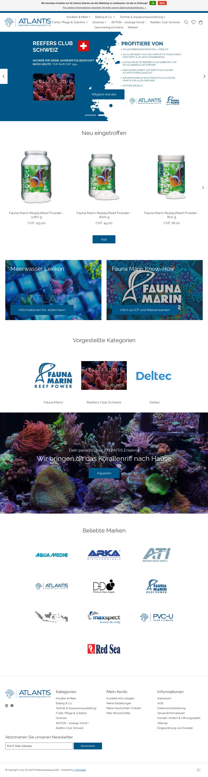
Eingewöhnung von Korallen (175, 728)
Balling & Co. (64, 703)
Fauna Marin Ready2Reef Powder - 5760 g (36, 215)
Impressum (164, 698)
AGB (160, 703)
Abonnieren (88, 746)
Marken (133, 27)
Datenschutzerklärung (171, 708)
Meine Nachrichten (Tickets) (124, 708)
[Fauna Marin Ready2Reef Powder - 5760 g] (36, 176)
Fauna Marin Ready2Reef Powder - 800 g (171, 215)
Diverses (61, 718)
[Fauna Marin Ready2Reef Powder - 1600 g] (104, 176)
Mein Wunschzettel (118, 713)
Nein (162, 3)
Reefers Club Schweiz (165, 22)
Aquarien (104, 473)
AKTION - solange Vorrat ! (128, 22)
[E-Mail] (39, 746)
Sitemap (162, 723)
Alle (104, 239)
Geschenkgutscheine (108, 27)
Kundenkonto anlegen (120, 698)
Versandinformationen (171, 713)
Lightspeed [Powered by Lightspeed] (80, 770)
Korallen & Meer (66, 698)
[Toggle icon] (186, 22)
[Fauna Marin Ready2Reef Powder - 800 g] (171, 176)
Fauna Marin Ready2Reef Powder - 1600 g (104, 215)
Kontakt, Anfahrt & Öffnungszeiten (178, 718)
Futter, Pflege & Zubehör (71, 713)
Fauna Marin (53, 402)
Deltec (154, 402)
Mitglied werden (104, 94)
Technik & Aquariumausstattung (76, 708)
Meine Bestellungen (119, 703)
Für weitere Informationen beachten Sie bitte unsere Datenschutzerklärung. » (104, 7)
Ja (153, 3)
